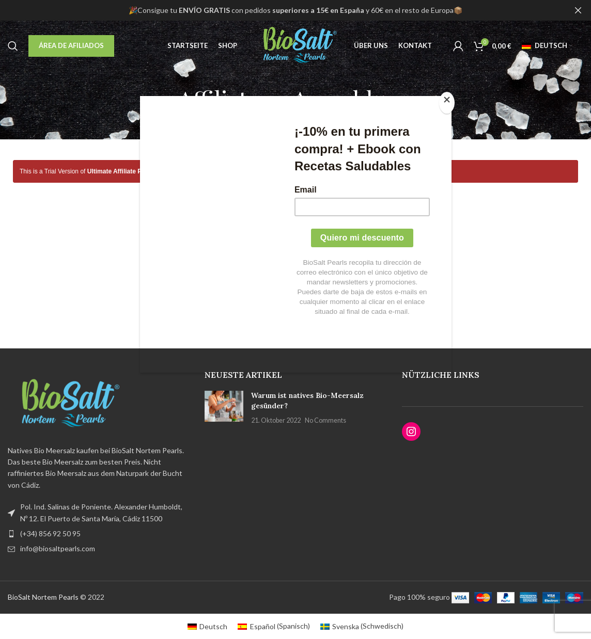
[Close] (449, 102)
